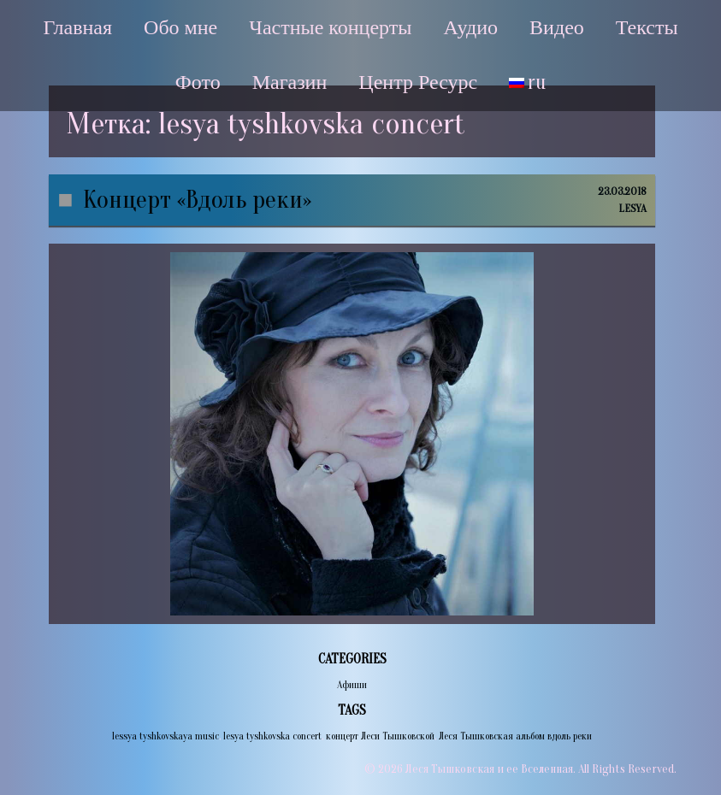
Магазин (290, 82)
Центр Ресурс (417, 82)
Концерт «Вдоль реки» (197, 200)
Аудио (470, 27)
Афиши (352, 685)
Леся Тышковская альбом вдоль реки (515, 736)
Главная (77, 27)
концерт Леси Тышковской (380, 736)
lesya (632, 208)
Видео (556, 27)
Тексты (647, 27)
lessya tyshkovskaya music (165, 736)
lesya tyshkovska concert (272, 736)
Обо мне (180, 27)
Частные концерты (330, 27)
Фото (198, 82)
